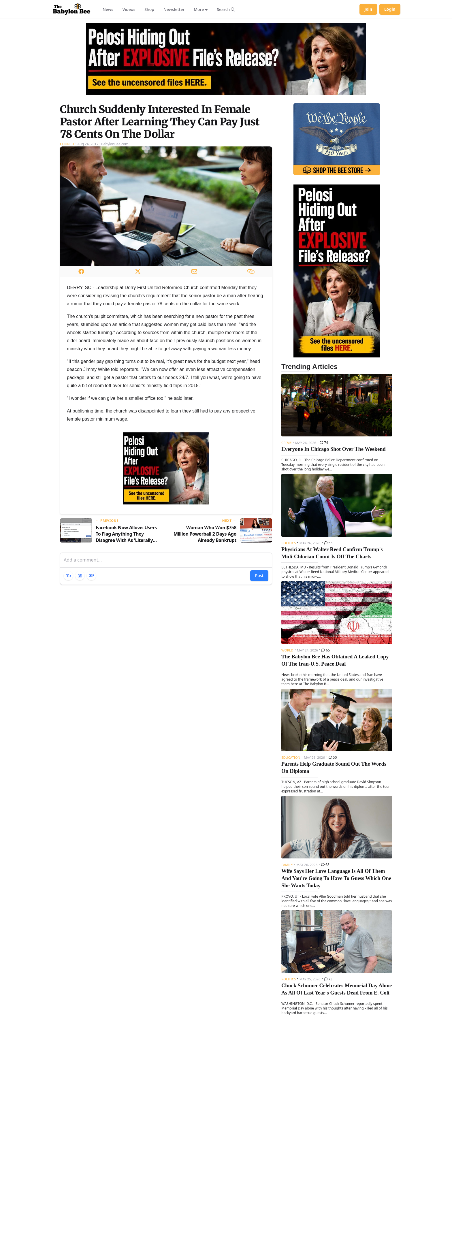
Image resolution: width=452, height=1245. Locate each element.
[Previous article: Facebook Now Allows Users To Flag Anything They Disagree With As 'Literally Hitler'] (110, 530)
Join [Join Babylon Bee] (368, 9)
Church (67, 144)
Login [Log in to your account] (390, 9)
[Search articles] (226, 9)
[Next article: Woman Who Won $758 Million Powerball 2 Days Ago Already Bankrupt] (221, 530)
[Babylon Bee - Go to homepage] (71, 9)
